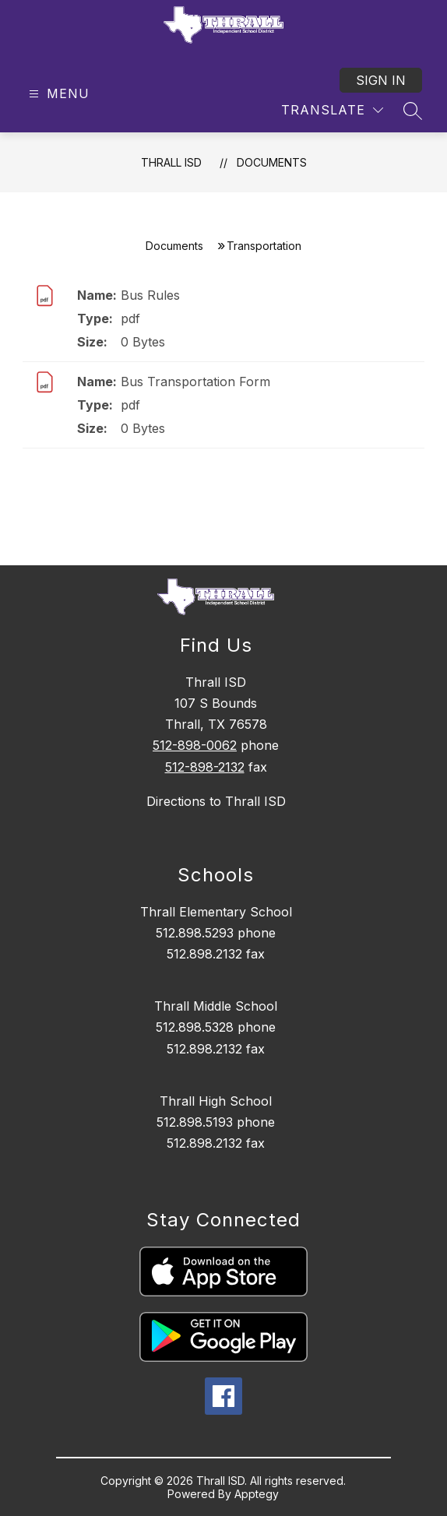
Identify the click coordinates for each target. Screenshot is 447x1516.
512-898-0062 (195, 745)
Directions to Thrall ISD (216, 801)
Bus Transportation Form (195, 381)
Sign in (381, 80)
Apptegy (256, 1493)
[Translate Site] (332, 110)
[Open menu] (57, 94)
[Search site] (412, 110)
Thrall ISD (171, 162)
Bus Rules (150, 295)
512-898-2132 (205, 767)
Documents (272, 162)
